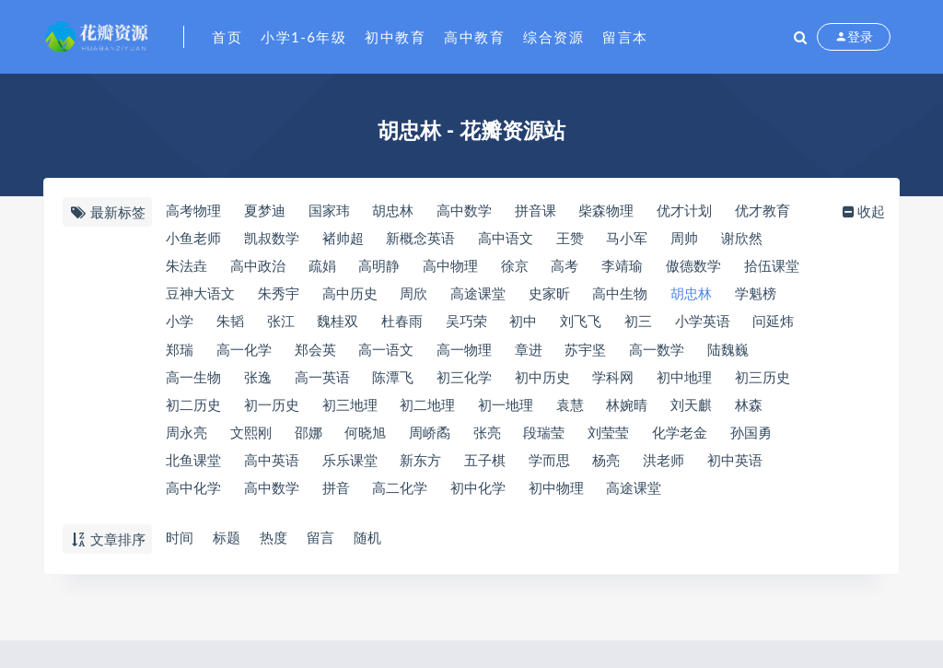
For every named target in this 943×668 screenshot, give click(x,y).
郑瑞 (178, 354)
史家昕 (553, 296)
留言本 (625, 37)
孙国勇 (759, 439)
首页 (227, 37)
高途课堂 (639, 496)
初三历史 (769, 382)
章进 (532, 354)
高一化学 (244, 354)
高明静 (381, 268)
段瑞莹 (549, 439)
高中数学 (271, 496)
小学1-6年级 (303, 37)
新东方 (423, 468)
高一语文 (388, 354)
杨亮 (611, 468)
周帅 (690, 239)
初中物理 (560, 496)
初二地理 (430, 411)
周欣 (416, 296)
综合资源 (553, 37)
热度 (274, 538)
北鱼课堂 (192, 468)
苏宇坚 (590, 354)
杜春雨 (404, 325)
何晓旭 (368, 439)
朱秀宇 (278, 296)
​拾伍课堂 (780, 268)
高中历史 (350, 296)
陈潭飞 (395, 382)
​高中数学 (467, 211)
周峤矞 (432, 439)
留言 (322, 538)
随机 (370, 538)
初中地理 (690, 382)
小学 (178, 325)
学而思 (553, 468)
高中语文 (508, 239)
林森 (756, 411)
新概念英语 (423, 239)
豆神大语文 (199, 296)
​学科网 (618, 382)
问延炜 (782, 325)
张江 (282, 325)
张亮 (491, 439)
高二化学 (402, 496)
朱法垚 (185, 268)
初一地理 (508, 411)
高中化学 (192, 496)
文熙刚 (251, 439)
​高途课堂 (480, 296)
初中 (528, 325)
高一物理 (467, 354)
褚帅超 (344, 239)
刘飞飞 (587, 325)
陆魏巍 (735, 354)
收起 (865, 211)
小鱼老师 (192, 239)
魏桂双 (340, 325)
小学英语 (711, 325)
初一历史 (271, 411)
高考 (570, 268)
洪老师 (670, 468)
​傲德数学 (700, 268)
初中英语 (742, 468)
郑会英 (316, 354)
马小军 (632, 239)
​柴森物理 (611, 211)
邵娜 (309, 439)
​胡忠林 (395, 211)
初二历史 (192, 411)
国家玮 (330, 211)
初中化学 (480, 496)
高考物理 (192, 211)
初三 (645, 325)
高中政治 (257, 268)
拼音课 (539, 211)
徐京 (518, 268)
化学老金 (687, 439)
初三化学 (467, 382)
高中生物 (625, 296)
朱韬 (230, 325)
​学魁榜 (763, 296)
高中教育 (474, 37)
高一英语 (323, 382)
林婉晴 (632, 411)
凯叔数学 (271, 239)
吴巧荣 (470, 325)
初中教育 (395, 37)
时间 (178, 538)
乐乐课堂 (350, 468)
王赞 (574, 239)
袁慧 (574, 411)
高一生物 (192, 382)
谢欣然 (749, 239)
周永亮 (185, 439)
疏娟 (323, 268)
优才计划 (690, 211)
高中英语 (271, 468)
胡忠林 (697, 296)
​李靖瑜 (628, 268)
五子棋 (487, 468)
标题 (226, 538)
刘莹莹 (614, 439)
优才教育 (769, 211)
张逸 (258, 382)
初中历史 (546, 382)
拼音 (337, 496)
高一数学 (663, 354)
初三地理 (350, 411)
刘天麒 (697, 411)
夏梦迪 (264, 211)
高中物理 (453, 268)
